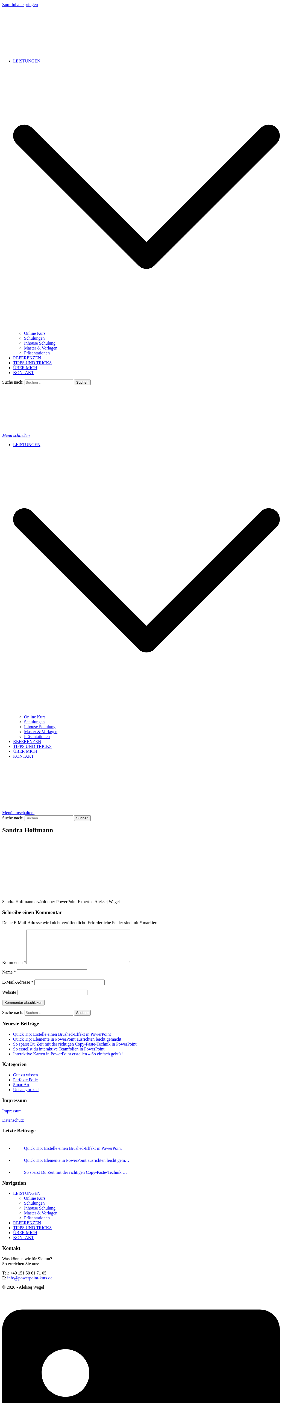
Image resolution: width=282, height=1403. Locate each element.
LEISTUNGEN (26, 61)
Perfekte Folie (25, 1086)
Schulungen (34, 338)
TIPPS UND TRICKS (32, 362)
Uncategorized (26, 1096)
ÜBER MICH (25, 367)
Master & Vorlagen (40, 348)
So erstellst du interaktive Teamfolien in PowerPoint (59, 1055)
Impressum (12, 1117)
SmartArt (21, 1091)
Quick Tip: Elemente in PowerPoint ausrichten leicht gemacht (67, 1045)
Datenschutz (13, 1126)
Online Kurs (35, 333)
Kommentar (14, 969)
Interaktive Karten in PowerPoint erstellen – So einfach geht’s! (68, 1060)
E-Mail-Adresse (17, 988)
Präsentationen (37, 353)
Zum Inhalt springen (20, 4)
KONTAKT (23, 372)
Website (9, 998)
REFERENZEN (27, 358)
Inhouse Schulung (39, 343)
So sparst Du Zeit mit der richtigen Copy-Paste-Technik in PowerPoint (75, 1050)
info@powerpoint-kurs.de (29, 1284)
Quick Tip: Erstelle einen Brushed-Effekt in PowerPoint (62, 1040)
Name (9, 978)
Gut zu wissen (25, 1081)
